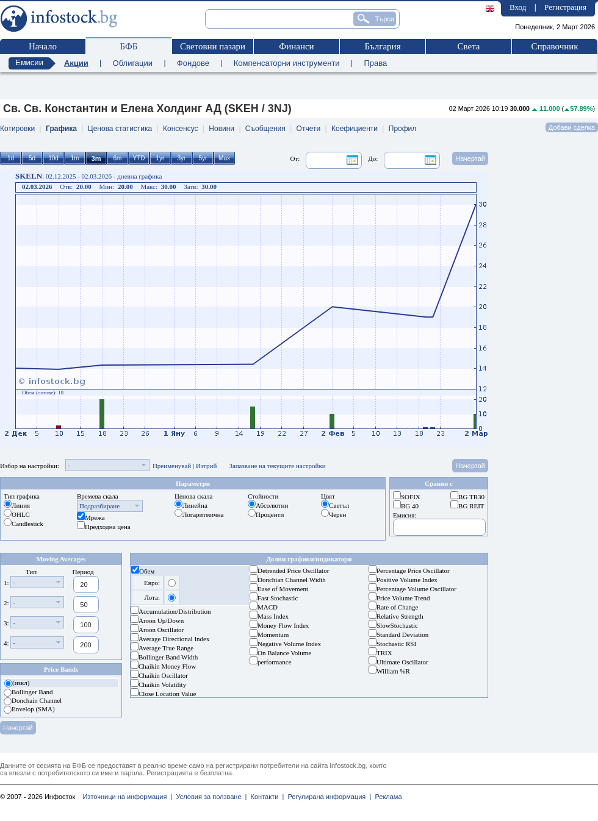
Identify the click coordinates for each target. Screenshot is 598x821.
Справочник (554, 46)
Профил (403, 128)
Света (468, 46)
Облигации (133, 63)
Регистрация (565, 7)
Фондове (193, 63)
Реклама (386, 796)
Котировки (17, 128)
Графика (61, 128)
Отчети (309, 128)
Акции (76, 63)
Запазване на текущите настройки (277, 465)
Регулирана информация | (327, 796)
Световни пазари (212, 46)
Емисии (29, 62)
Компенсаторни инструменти (287, 63)
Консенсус (180, 128)
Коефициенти (354, 128)
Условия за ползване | (209, 796)
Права (375, 63)
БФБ (129, 46)
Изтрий (206, 465)
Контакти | (265, 796)
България (382, 46)
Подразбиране (99, 506)
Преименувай (172, 465)
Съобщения (265, 128)
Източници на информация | (127, 796)
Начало (43, 46)
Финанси (296, 46)
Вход (518, 7)
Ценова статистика (120, 128)
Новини (221, 128)
